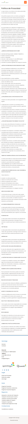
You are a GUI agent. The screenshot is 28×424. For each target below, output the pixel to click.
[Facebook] (8, 370)
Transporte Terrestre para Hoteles (9, 398)
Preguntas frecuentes (6, 386)
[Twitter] (4, 370)
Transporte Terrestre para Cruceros (10, 397)
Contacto (4, 346)
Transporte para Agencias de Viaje (9, 403)
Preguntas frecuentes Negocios (9, 389)
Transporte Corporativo (7, 402)
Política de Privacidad (6, 375)
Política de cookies (6, 377)
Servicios (4, 344)
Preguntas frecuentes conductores (9, 388)
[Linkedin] (6, 370)
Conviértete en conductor (7, 409)
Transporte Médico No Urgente (8, 400)
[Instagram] (3, 370)
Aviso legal (4, 379)
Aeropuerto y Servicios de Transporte (10, 395)
